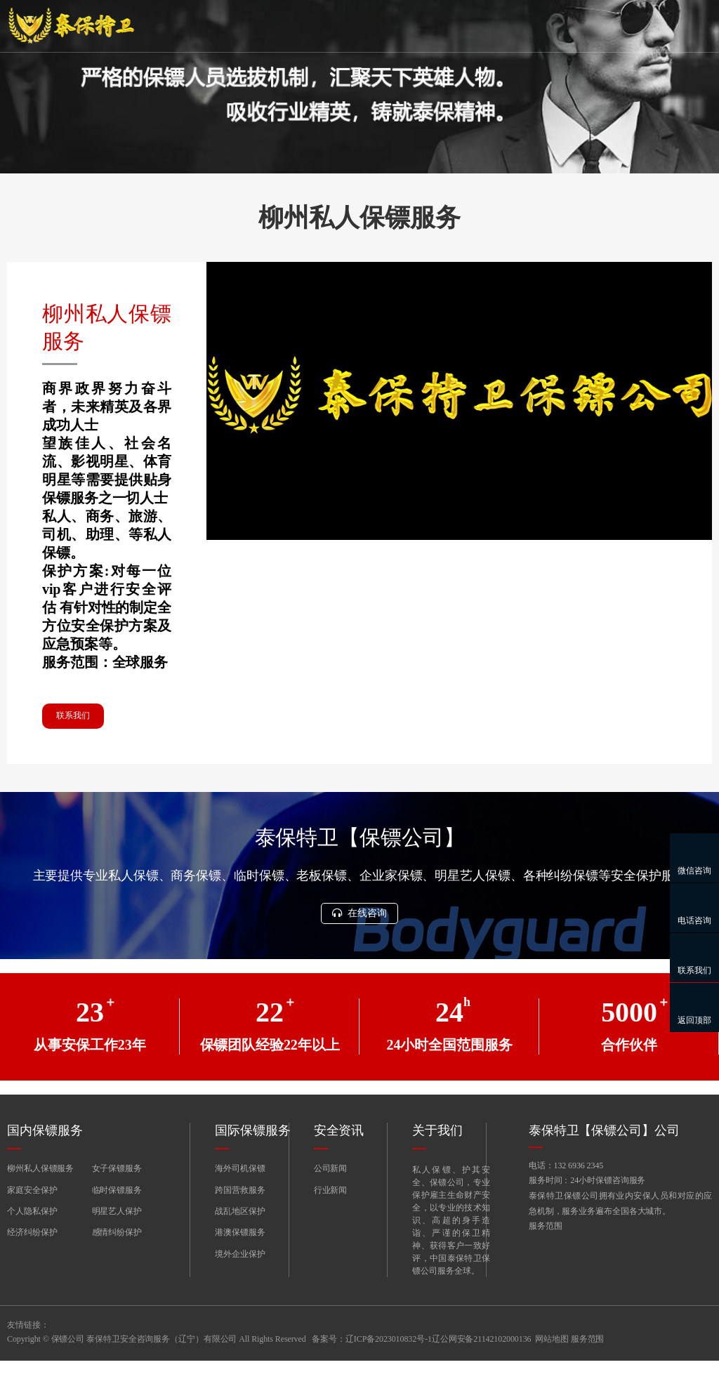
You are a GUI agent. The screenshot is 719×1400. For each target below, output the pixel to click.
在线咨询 (359, 951)
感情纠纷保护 (117, 1271)
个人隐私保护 (32, 1250)
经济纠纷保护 (32, 1271)
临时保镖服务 (117, 1229)
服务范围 (545, 1270)
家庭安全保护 (32, 1229)
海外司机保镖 (240, 1208)
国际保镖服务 (252, 1170)
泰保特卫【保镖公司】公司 (604, 1170)
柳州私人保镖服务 (40, 1208)
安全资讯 (339, 1170)
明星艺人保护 (117, 1250)
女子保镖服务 (117, 1208)
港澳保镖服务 (240, 1271)
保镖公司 (68, 1378)
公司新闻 (331, 1208)
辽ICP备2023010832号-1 (388, 1378)
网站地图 (552, 1378)
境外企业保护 (240, 1293)
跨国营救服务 (240, 1229)
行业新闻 (331, 1229)
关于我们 (437, 1170)
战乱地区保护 (240, 1250)
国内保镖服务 (44, 1170)
